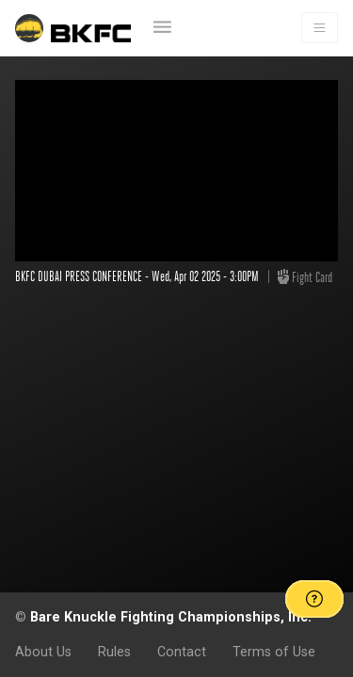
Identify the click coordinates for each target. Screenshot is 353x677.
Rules (114, 651)
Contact (181, 651)
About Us (43, 651)
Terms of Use (274, 651)
